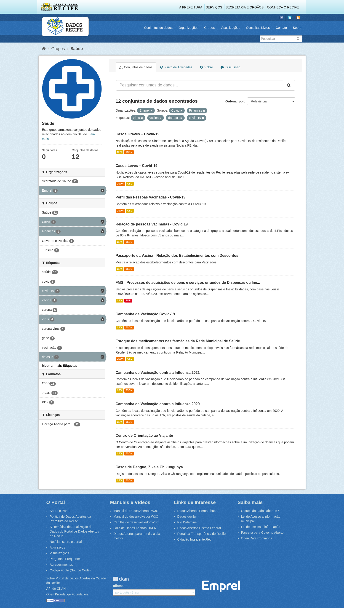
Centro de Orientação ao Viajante (144, 435)
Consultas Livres (258, 27)
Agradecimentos (61, 564)
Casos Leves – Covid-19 (136, 166)
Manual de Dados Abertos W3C (136, 511)
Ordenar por (234, 101)
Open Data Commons (256, 538)
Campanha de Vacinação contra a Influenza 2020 (158, 404)
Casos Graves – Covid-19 (138, 134)
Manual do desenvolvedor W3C (136, 516)
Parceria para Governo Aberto (262, 532)
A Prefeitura (190, 7)
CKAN (121, 578)
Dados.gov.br (186, 516)
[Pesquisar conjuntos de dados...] (199, 85)
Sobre (297, 27)
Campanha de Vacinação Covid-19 (145, 314)
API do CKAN (56, 588)
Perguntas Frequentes (66, 559)
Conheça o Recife (283, 7)
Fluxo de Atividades (176, 67)
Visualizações (230, 27)
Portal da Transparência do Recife (201, 534)
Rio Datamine (187, 522)
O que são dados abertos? (260, 511)
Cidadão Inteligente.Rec (194, 539)
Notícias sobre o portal (66, 542)
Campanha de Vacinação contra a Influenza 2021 (158, 373)
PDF (128, 300)
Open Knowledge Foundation (67, 594)
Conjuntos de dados (158, 27)
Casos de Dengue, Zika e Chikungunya (149, 467)
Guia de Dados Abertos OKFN (135, 528)
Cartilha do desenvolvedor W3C (136, 522)
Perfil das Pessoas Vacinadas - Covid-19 (151, 197)
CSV (119, 152)
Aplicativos (57, 547)
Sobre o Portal (60, 511)
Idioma (118, 586)
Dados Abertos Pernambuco (197, 511)
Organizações (188, 27)
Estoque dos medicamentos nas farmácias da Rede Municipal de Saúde (178, 341)
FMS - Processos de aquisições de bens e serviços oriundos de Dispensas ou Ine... (188, 282)
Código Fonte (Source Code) (70, 570)
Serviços (214, 7)
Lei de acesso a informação (260, 527)
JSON (129, 152)
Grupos (209, 27)
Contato (281, 27)
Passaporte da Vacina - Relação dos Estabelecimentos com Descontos (177, 255)
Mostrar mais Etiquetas (59, 365)
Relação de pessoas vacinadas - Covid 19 (152, 224)
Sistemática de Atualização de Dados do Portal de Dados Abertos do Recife (74, 531)
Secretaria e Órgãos (245, 7)
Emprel (221, 586)
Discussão (230, 67)
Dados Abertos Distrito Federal (199, 528)
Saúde (77, 48)
